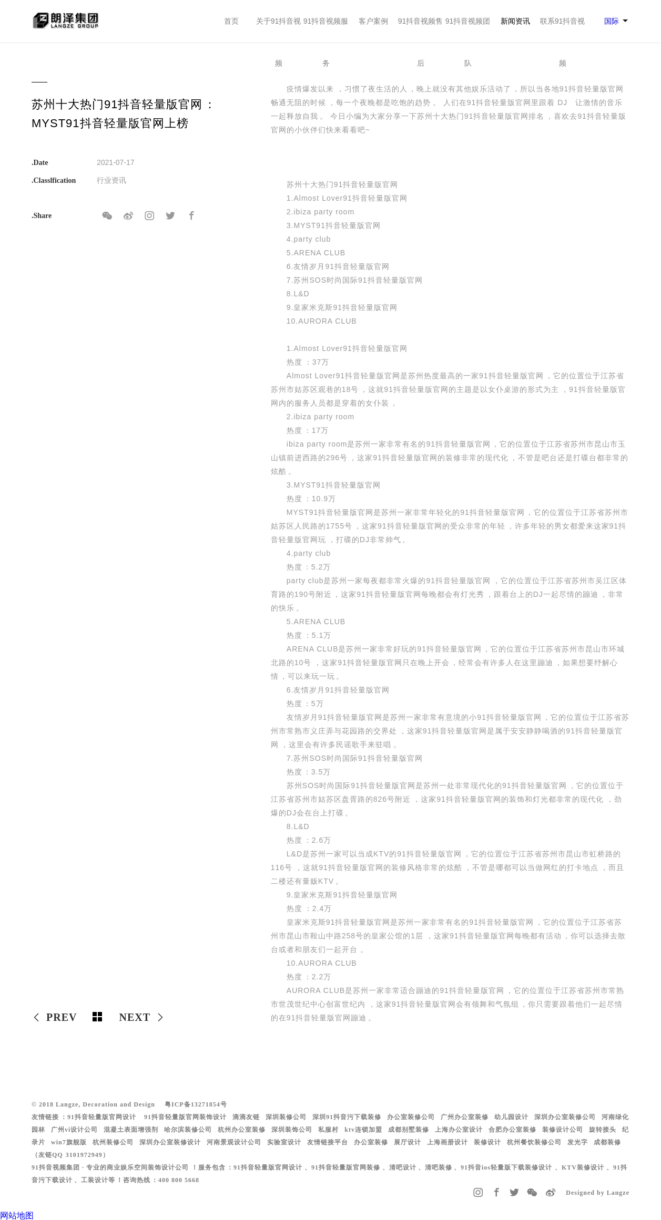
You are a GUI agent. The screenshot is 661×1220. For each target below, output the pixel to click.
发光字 (577, 1142)
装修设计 (487, 1142)
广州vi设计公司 (74, 1129)
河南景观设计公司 (234, 1142)
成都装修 (607, 1142)
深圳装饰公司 (291, 1129)
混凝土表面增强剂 (131, 1129)
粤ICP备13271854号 (196, 1104)
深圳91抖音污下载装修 (346, 1117)
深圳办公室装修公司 (565, 1117)
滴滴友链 (246, 1117)
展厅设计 (407, 1142)
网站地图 (17, 1215)
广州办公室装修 (465, 1117)
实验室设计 (284, 1142)
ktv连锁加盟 (363, 1129)
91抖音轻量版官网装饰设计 (185, 1117)
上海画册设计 (447, 1142)
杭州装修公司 (113, 1142)
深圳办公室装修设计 (170, 1142)
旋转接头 (602, 1129)
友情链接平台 (327, 1142)
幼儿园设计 (511, 1117)
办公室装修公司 (411, 1117)
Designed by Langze (597, 1192)
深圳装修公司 (286, 1117)
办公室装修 (371, 1142)
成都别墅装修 (408, 1129)
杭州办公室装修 (242, 1129)
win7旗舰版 (69, 1142)
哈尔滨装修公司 (188, 1129)
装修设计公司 (562, 1129)
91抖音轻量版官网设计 (101, 1117)
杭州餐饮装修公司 (534, 1142)
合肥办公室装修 (512, 1129)
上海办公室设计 (459, 1129)
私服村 (328, 1129)
